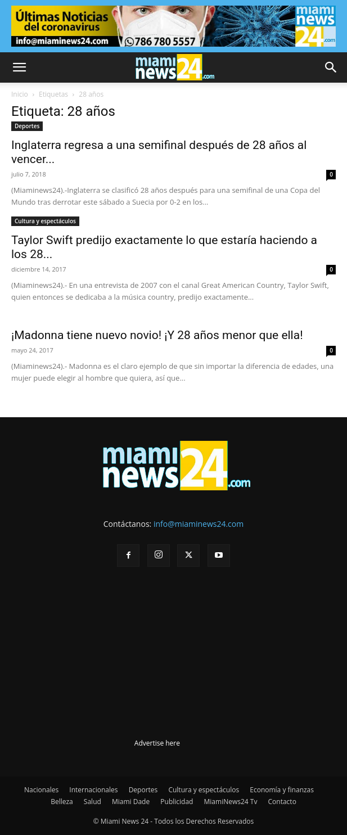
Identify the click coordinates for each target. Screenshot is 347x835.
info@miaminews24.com (199, 523)
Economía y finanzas (282, 790)
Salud (92, 801)
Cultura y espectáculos (45, 221)
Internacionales (93, 790)
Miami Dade (131, 801)
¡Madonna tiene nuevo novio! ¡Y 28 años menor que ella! (157, 335)
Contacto (282, 801)
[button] (19, 67)
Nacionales (41, 790)
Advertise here (157, 743)
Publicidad (176, 801)
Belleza (62, 801)
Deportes (27, 126)
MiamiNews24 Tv (231, 801)
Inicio (19, 94)
